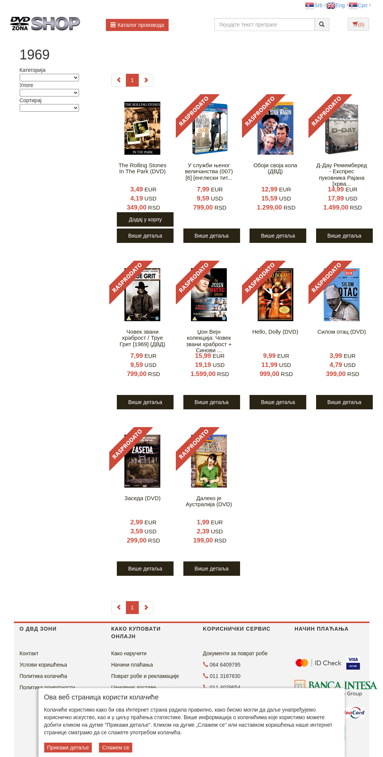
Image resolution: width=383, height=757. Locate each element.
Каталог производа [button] (137, 25)
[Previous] (118, 80)
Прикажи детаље (68, 748)
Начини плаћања (132, 665)
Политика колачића (43, 676)
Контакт (29, 653)
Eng (335, 5)
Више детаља (145, 236)
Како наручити (128, 653)
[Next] (146, 80)
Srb (314, 5)
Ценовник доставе (133, 687)
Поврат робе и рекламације (145, 676)
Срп (358, 5)
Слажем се (115, 748)
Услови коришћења (43, 665)
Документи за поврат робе (235, 653)
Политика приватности (47, 687)
